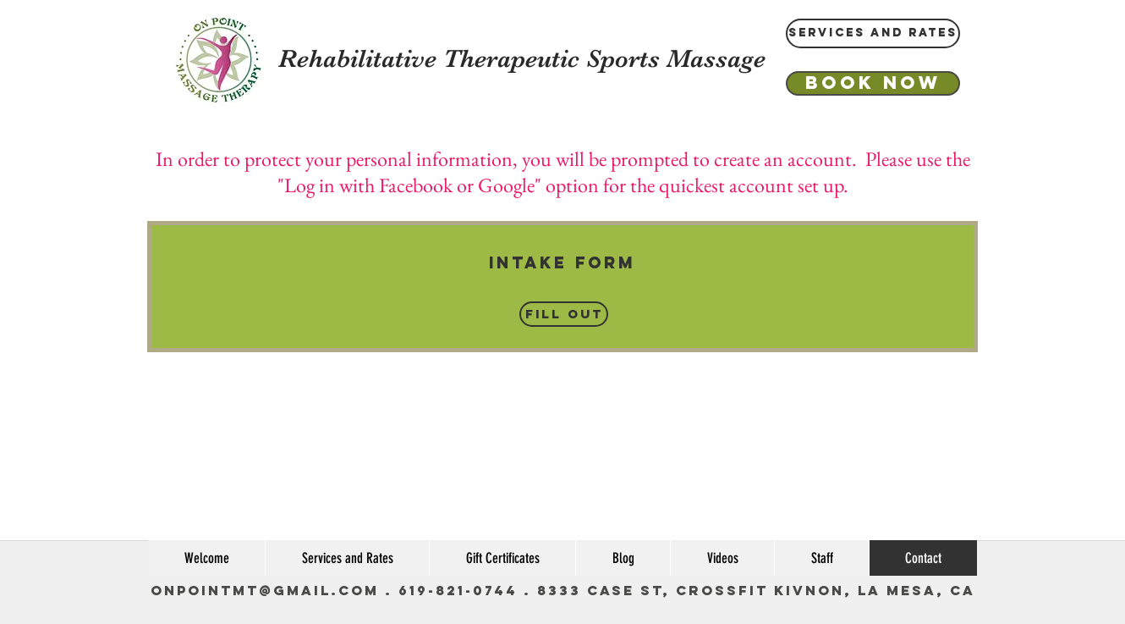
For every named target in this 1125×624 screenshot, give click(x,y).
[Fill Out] (563, 314)
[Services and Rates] (873, 33)
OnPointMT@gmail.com (265, 590)
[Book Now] (873, 83)
